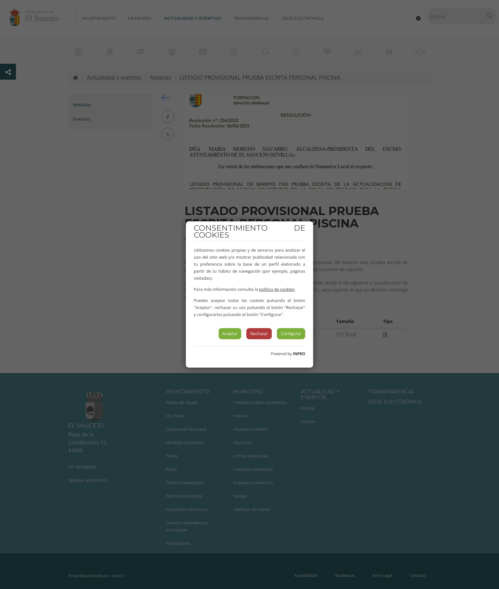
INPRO (299, 353)
